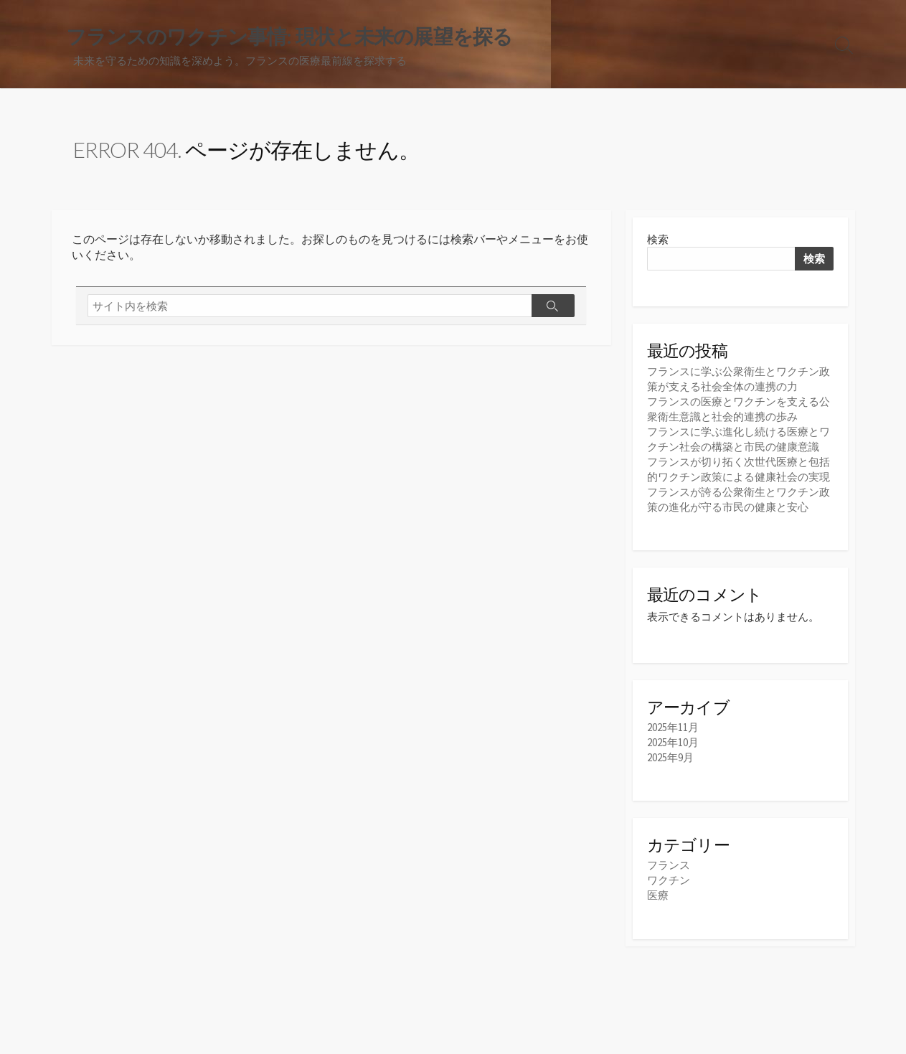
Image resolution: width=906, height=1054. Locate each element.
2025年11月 (673, 727)
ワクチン (668, 880)
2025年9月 (670, 757)
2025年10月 (673, 742)
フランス (668, 865)
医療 (658, 895)
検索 (658, 239)
